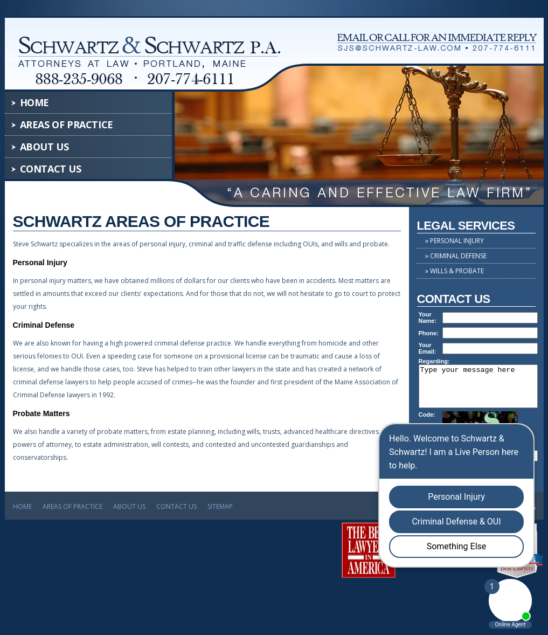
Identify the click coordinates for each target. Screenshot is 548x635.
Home (34, 102)
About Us (44, 146)
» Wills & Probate (454, 270)
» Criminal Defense (456, 255)
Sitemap (220, 511)
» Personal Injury (454, 240)
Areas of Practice (66, 124)
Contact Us (50, 168)
